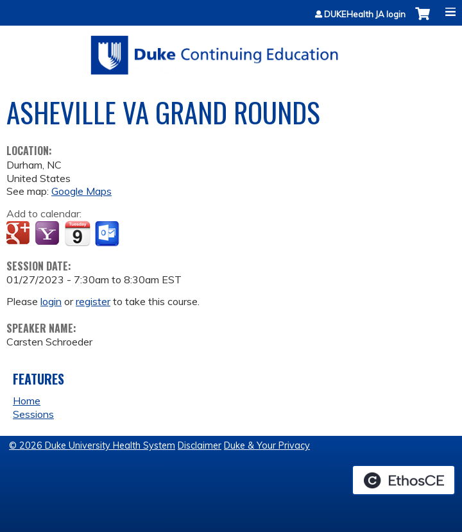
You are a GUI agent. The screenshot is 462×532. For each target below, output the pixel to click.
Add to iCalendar (77, 233)
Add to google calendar (19, 234)
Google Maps (81, 191)
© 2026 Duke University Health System (92, 445)
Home (26, 400)
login (51, 301)
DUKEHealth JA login (365, 14)
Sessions (33, 414)
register (93, 301)
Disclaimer (199, 445)
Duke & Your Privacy (267, 445)
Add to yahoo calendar (48, 234)
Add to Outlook (108, 234)
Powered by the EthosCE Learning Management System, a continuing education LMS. (404, 480)
